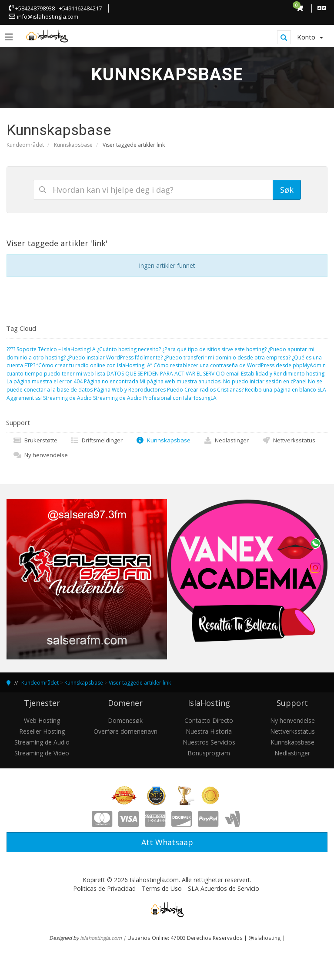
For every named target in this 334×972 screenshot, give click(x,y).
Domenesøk (125, 720)
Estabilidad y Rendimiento (273, 373)
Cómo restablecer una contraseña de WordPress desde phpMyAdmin (240, 365)
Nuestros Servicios (209, 742)
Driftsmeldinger (96, 440)
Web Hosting (42, 720)
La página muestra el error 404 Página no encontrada (72, 381)
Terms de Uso (162, 888)
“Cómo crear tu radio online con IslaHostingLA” (94, 365)
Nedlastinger (226, 440)
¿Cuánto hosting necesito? (129, 349)
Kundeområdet (25, 144)
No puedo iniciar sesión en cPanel (265, 381)
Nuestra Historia (209, 731)
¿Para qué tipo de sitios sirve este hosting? (214, 349)
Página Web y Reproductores (130, 389)
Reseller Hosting (42, 731)
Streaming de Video (41, 753)
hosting (315, 373)
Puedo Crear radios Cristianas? (205, 389)
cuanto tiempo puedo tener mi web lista (56, 373)
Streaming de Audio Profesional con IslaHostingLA (155, 398)
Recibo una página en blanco (280, 389)
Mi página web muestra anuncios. (181, 381)
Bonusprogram (208, 753)
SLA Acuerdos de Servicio (223, 888)
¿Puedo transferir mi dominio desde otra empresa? (227, 357)
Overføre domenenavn (125, 731)
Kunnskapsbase (73, 144)
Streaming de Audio (67, 398)
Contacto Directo (208, 720)
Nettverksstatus (288, 440)
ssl (38, 398)
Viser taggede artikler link (140, 682)
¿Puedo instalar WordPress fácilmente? (115, 357)
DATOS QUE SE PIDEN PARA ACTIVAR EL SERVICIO (166, 373)
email (233, 373)
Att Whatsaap (167, 842)
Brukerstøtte (35, 440)
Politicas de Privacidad (104, 888)
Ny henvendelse (40, 455)
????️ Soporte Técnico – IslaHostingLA (51, 349)
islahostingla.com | (103, 937)
